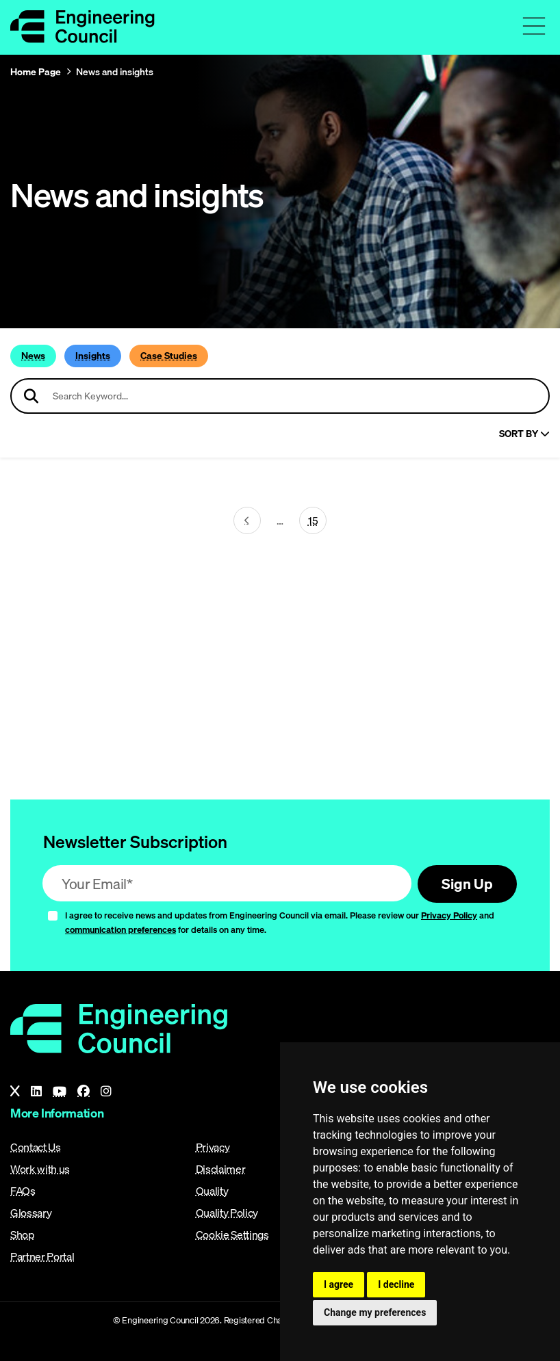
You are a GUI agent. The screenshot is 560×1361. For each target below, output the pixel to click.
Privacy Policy (449, 915)
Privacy (213, 1147)
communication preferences (120, 929)
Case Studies (168, 355)
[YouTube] (59, 1091)
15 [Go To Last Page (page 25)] (313, 520)
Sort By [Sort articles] (524, 434)
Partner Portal (42, 1256)
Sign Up (467, 883)
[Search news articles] (280, 396)
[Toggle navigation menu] (534, 26)
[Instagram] (106, 1091)
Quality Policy (227, 1212)
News (33, 355)
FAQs (23, 1191)
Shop (22, 1234)
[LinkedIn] (36, 1091)
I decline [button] (396, 1284)
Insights (92, 355)
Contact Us (35, 1147)
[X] (15, 1091)
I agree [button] (338, 1284)
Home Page (35, 71)
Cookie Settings (232, 1234)
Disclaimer (221, 1169)
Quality (212, 1191)
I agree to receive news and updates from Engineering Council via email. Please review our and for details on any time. (279, 922)
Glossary (30, 1212)
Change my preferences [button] (375, 1312)
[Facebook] (83, 1091)
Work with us (40, 1169)
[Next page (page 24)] (247, 520)
